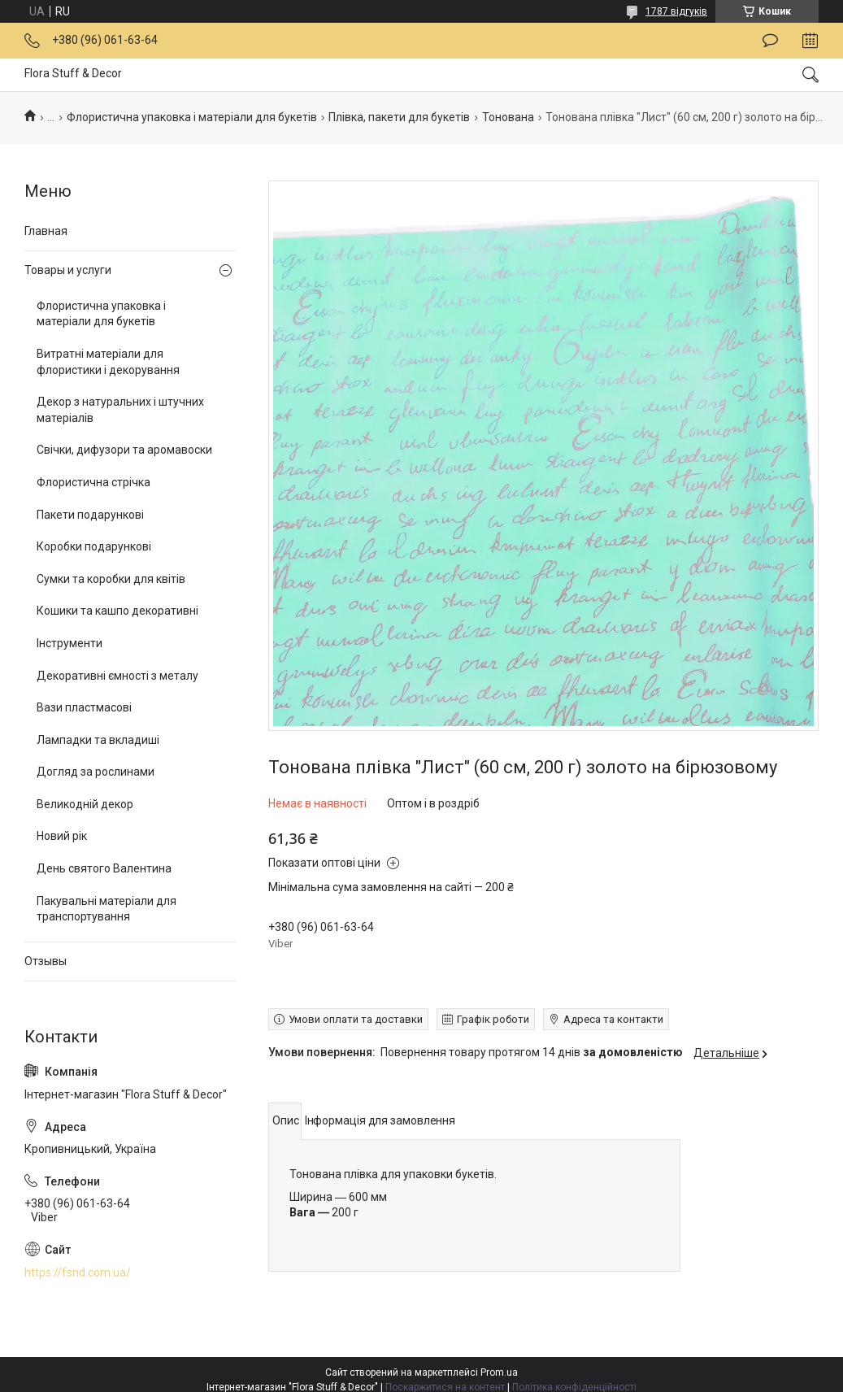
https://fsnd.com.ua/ (77, 1272)
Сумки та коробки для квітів (111, 578)
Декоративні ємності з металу (117, 675)
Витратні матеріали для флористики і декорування (108, 361)
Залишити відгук (770, 41)
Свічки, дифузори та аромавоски (124, 449)
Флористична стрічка (93, 482)
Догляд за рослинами (95, 771)
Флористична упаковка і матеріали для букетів (192, 117)
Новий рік (62, 835)
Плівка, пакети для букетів (399, 117)
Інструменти (69, 643)
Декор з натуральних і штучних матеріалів (120, 409)
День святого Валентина (104, 868)
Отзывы (45, 961)
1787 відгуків (676, 11)
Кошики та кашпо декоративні (117, 610)
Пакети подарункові (90, 514)
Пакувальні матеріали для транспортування (106, 909)
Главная (45, 230)
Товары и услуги (67, 269)
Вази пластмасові (84, 707)
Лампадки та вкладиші (98, 739)
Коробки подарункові (94, 546)
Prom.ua (499, 1372)
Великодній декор (85, 804)
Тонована (508, 117)
